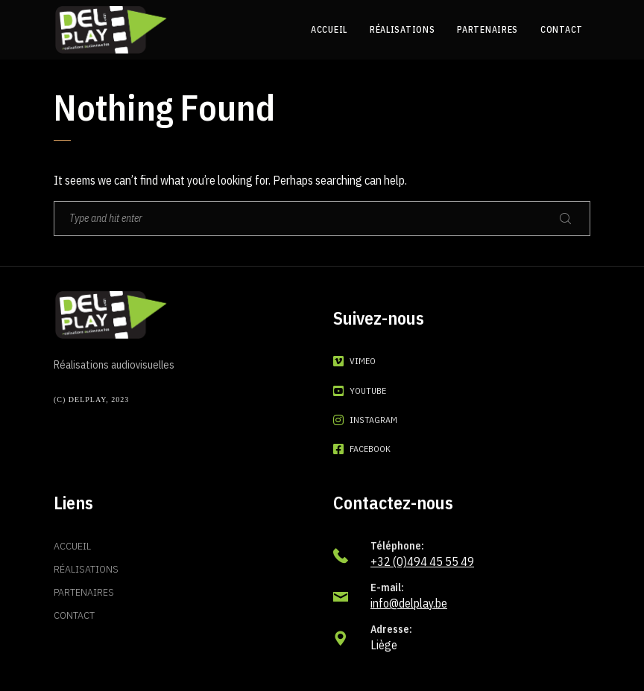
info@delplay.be (408, 603)
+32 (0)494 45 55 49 (422, 561)
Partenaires (84, 592)
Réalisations (86, 569)
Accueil (72, 546)
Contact (74, 615)
